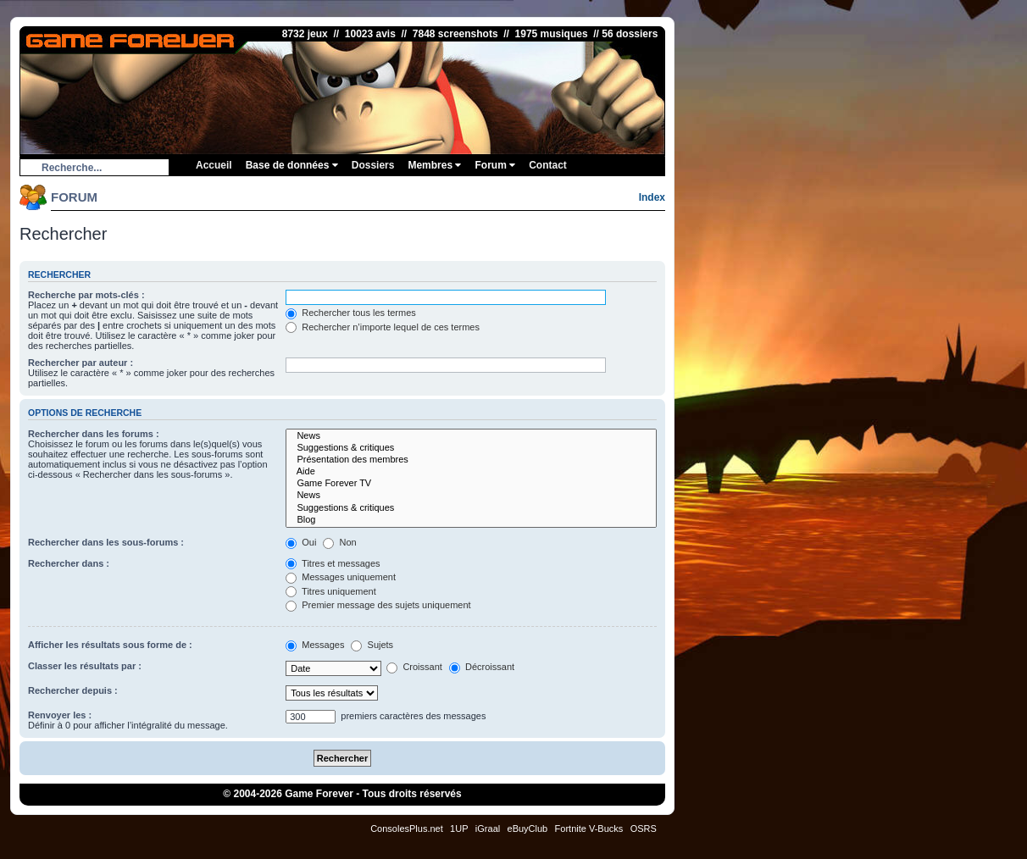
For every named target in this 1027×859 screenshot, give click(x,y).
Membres (434, 165)
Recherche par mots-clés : (86, 295)
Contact (548, 165)
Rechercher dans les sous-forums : (106, 542)
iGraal (487, 828)
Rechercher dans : (68, 563)
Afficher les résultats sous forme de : (110, 645)
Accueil (214, 165)
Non (339, 542)
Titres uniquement (331, 591)
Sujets (372, 645)
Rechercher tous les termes (351, 313)
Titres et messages (333, 563)
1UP (459, 828)
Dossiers (373, 165)
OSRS (643, 828)
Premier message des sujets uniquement (378, 605)
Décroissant (481, 667)
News (471, 436)
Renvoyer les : (60, 715)
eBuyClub (528, 828)
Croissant (414, 667)
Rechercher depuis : (73, 690)
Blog (471, 520)
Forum (495, 165)
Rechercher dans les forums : (93, 434)
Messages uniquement (341, 577)
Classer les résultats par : (85, 666)
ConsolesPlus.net (406, 828)
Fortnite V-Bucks (589, 828)
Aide (471, 472)
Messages (315, 645)
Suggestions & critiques (471, 448)
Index (652, 197)
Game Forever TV (471, 484)
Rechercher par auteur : (80, 362)
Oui (301, 542)
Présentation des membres (471, 460)
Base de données (292, 165)
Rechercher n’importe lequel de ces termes (383, 327)
